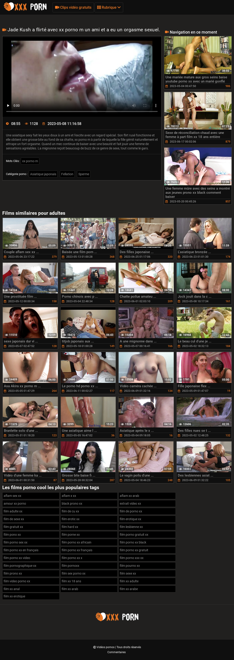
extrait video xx (130, 503)
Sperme (83, 174)
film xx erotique (14, 596)
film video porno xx (17, 581)
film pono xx (12, 534)
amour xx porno (15, 503)
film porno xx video (17, 558)
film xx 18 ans (71, 581)
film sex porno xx (73, 573)
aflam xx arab (129, 496)
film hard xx (70, 527)
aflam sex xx (12, 496)
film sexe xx (128, 573)
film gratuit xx (13, 527)
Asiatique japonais (43, 174)
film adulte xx (13, 511)
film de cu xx (70, 511)
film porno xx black (133, 542)
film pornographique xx (20, 565)
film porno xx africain (76, 542)
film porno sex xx (15, 542)
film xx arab (70, 589)
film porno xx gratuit (134, 550)
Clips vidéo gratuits (73, 7)
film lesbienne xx (131, 527)
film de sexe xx (14, 519)
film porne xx (71, 534)
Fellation (67, 174)
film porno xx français (77, 550)
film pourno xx (130, 565)
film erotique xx (130, 519)
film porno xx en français (21, 550)
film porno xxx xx (132, 558)
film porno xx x (72, 558)
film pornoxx (70, 565)
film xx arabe (129, 589)
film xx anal (12, 589)
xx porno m (30, 161)
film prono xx (13, 573)
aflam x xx (69, 496)
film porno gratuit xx (134, 534)
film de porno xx (131, 511)
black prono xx (72, 503)
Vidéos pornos (106, 647)
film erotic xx (71, 519)
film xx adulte (129, 581)
